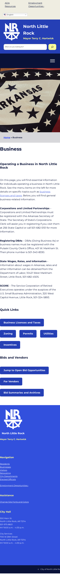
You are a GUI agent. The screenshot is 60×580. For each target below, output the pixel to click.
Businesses (5, 467)
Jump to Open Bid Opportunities (24, 370)
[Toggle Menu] (52, 60)
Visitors (3, 470)
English (8, 14)
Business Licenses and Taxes (22, 322)
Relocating (5, 473)
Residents (5, 464)
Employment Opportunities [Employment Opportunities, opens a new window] (14, 485)
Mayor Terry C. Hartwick (13, 439)
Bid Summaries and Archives (22, 392)
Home (7, 137)
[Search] (52, 47)
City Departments (8, 476)
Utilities (49, 333)
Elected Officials (8, 479)
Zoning (8, 333)
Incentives (10, 344)
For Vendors (11, 381)
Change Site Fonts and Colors (14, 502)
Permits (28, 333)
